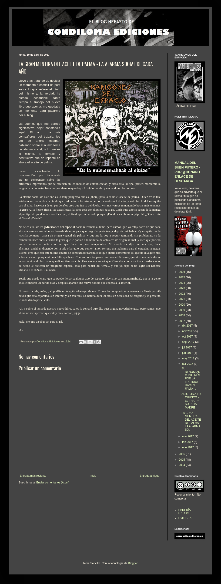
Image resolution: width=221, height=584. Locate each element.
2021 (182, 299)
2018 (182, 315)
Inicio (93, 475)
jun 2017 (188, 352)
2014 (182, 465)
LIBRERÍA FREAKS (184, 511)
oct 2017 (188, 336)
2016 (182, 454)
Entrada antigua (149, 475)
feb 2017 (188, 442)
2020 (182, 304)
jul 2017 (187, 347)
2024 (182, 282)
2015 (182, 459)
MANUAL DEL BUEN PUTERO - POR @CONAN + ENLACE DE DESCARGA (187, 172)
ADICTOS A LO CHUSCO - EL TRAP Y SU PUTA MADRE (191, 400)
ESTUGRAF (185, 518)
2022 (182, 293)
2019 (182, 310)
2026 (182, 271)
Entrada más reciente (33, 475)
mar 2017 (188, 436)
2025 (182, 277)
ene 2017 (188, 447)
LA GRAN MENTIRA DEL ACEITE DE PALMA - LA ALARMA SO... (191, 421)
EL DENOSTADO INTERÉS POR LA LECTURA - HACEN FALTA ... (190, 378)
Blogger (132, 563)
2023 (182, 288)
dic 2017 (188, 325)
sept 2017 (188, 342)
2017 (182, 321)
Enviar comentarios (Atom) (52, 482)
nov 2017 (188, 331)
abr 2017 (188, 363)
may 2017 (188, 358)
